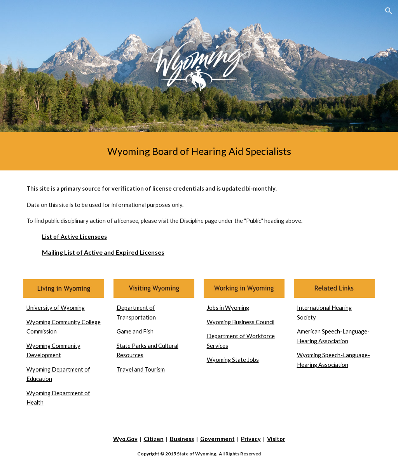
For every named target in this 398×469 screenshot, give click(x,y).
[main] (199, 151)
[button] (388, 11)
